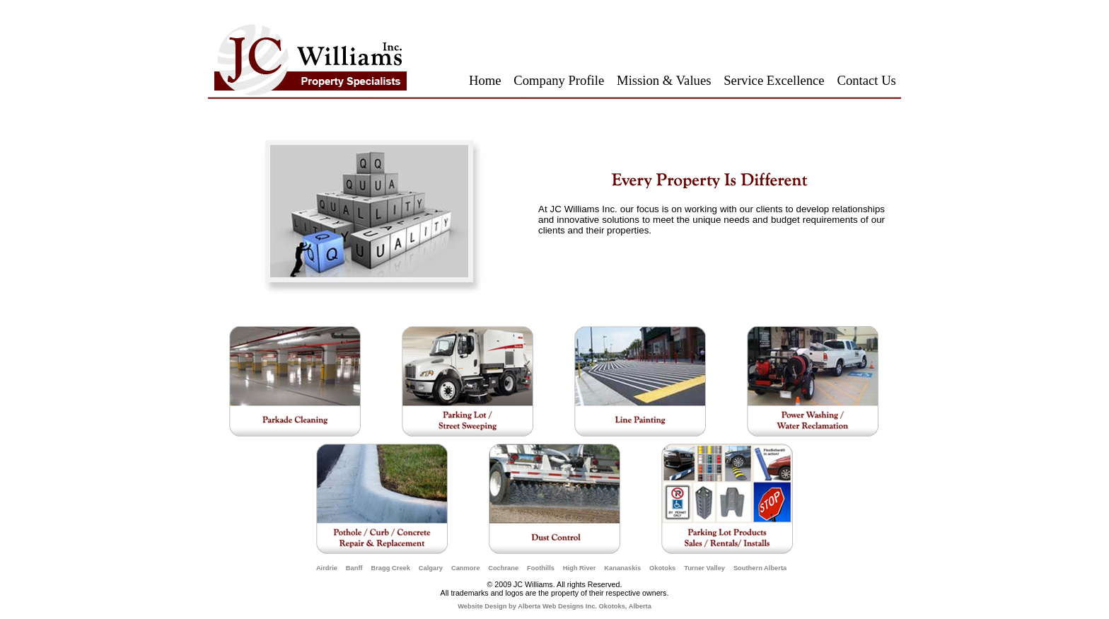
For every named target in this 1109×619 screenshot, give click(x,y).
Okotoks (662, 568)
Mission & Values (664, 80)
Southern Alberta (759, 568)
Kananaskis (622, 568)
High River (579, 568)
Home (485, 80)
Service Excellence (774, 80)
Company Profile (558, 80)
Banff (354, 568)
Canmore (465, 568)
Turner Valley (704, 568)
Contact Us (866, 80)
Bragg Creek (390, 568)
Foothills (540, 568)
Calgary (431, 568)
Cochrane (503, 568)
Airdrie (326, 568)
